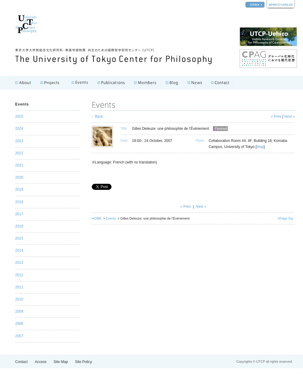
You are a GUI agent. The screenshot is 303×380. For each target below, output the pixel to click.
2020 (19, 177)
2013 (19, 263)
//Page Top (285, 218)
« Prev (276, 116)
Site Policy (83, 362)
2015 (19, 238)
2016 (19, 226)
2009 (19, 311)
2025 (19, 116)
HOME (97, 218)
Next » (289, 116)
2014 (19, 250)
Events (111, 218)
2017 (19, 214)
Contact (21, 362)
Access (41, 362)
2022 (19, 153)
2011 (19, 287)
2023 (19, 141)
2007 (19, 336)
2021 (19, 165)
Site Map (61, 362)
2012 (19, 275)
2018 (19, 202)
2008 (19, 323)
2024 (19, 128)
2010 (19, 299)
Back (99, 116)
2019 (19, 189)
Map (260, 147)
